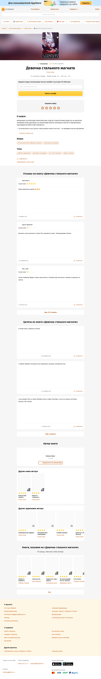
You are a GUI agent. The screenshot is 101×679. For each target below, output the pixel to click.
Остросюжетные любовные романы (29, 143)
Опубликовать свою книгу (25, 162)
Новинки (50, 21)
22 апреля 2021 (45, 426)
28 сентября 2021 (46, 356)
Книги (7, 21)
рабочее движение (24, 153)
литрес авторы (68, 153)
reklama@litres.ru (9, 672)
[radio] (42, 107)
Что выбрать (35, 9)
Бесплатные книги (35, 21)
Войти (97, 9)
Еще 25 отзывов (50, 312)
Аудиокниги (19, 21)
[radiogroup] (50, 108)
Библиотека (55, 9)
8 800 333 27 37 (23, 663)
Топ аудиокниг (75, 21)
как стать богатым (55, 153)
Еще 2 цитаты (50, 434)
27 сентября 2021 (46, 391)
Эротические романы (51, 143)
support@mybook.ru (37, 663)
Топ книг (61, 21)
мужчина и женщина (39, 153)
